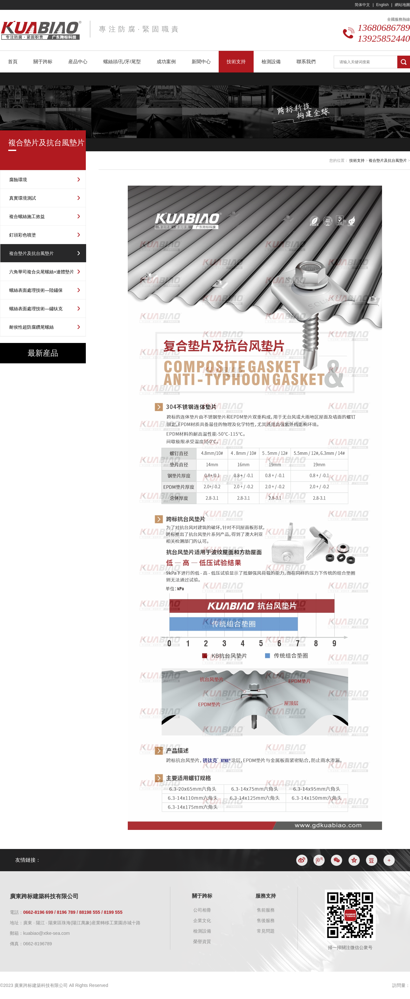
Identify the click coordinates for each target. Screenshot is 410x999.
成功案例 (166, 61)
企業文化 (202, 920)
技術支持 (236, 61)
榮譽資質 (202, 941)
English (382, 5)
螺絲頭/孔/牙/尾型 (122, 61)
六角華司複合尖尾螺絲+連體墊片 (41, 271)
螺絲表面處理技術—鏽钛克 (36, 308)
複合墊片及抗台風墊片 (31, 253)
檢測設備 (271, 61)
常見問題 (266, 931)
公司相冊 (202, 910)
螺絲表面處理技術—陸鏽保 (36, 290)
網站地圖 (402, 5)
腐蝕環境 (18, 179)
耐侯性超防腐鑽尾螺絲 (31, 327)
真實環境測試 (22, 198)
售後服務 (266, 920)
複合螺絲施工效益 (27, 216)
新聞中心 (201, 61)
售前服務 (266, 910)
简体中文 (362, 5)
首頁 (12, 61)
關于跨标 (42, 61)
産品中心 (77, 61)
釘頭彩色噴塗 (22, 234)
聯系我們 (306, 61)
